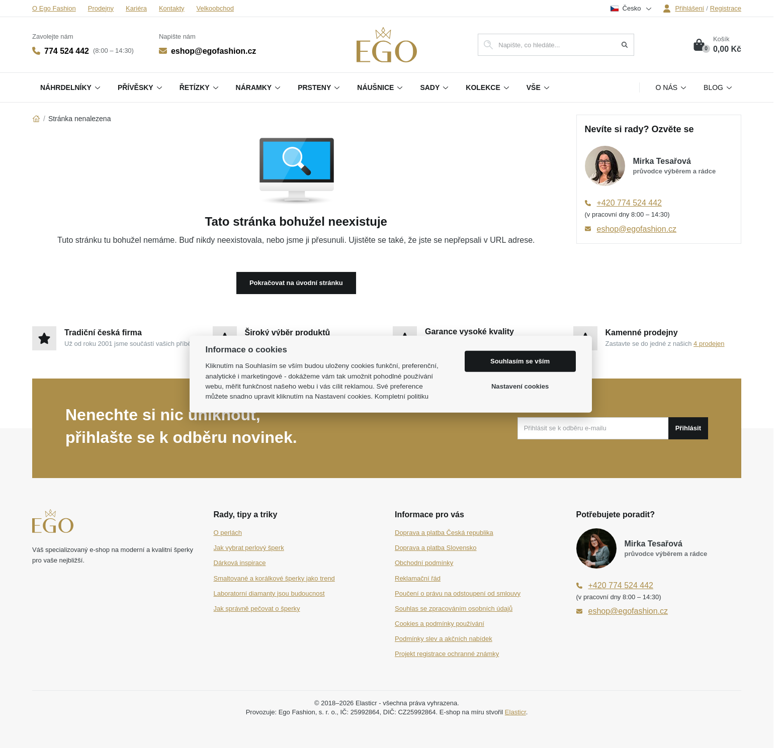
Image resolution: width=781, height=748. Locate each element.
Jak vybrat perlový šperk (249, 547)
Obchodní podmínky (424, 563)
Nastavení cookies (520, 386)
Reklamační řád (418, 578)
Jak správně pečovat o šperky (257, 608)
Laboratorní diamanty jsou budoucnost (269, 593)
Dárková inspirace (240, 563)
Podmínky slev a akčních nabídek (443, 638)
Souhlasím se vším (520, 361)
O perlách (228, 532)
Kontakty (172, 8)
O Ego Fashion (54, 8)
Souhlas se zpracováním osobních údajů (453, 608)
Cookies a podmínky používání (439, 623)
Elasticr (515, 712)
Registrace (725, 8)
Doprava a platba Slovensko (436, 547)
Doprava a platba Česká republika (444, 532)
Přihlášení (683, 9)
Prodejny (101, 8)
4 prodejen (708, 343)
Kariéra (136, 8)
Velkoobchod (215, 8)
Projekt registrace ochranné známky (447, 654)
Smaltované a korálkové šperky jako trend (274, 578)
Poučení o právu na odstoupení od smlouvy (457, 593)
